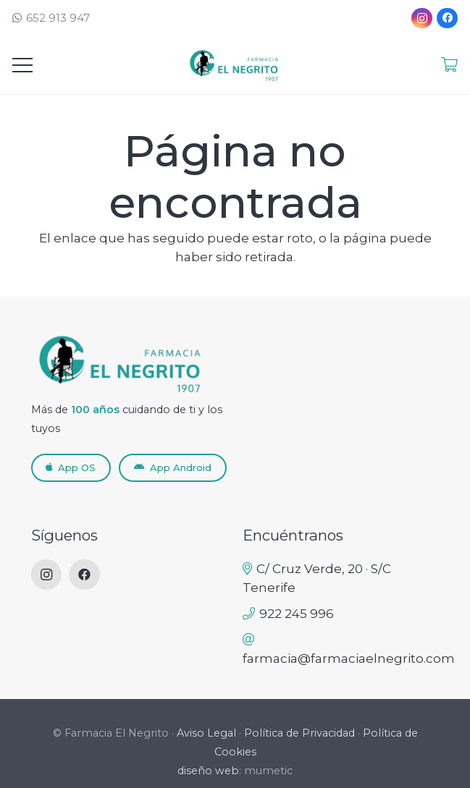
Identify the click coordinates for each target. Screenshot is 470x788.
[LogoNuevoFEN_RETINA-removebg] (235, 65)
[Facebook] (447, 18)
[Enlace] (449, 65)
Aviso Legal (206, 733)
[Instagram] (421, 18)
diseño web (208, 770)
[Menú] (22, 65)
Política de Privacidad (299, 733)
